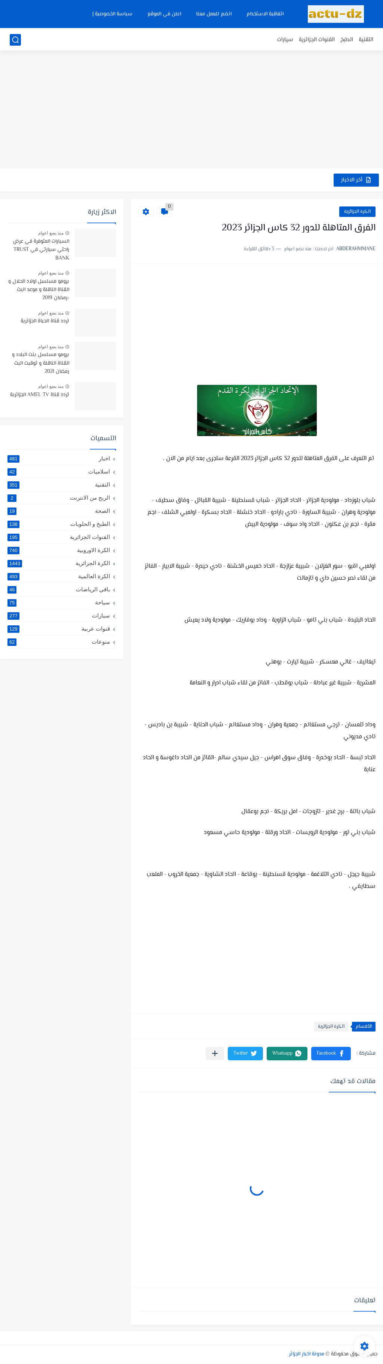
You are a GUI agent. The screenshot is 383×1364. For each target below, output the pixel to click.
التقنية (366, 40)
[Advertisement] (191, 110)
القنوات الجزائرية (317, 40)
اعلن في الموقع (164, 14)
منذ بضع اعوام (51, 233)
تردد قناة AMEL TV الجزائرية (39, 395)
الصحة (58, 511)
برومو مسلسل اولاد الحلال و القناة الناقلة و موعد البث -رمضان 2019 (38, 290)
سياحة (58, 602)
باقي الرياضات (58, 589)
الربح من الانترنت (58, 497)
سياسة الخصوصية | (112, 14)
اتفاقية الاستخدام (265, 14)
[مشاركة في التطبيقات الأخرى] (215, 1053)
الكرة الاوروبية (58, 550)
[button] (331, 1053)
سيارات (285, 40)
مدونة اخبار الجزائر (306, 1354)
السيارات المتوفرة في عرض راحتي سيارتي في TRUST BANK (41, 250)
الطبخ (346, 40)
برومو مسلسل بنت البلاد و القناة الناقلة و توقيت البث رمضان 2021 (40, 363)
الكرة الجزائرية (357, 211)
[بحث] (15, 40)
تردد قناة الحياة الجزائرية (45, 321)
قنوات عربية (58, 628)
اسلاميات (58, 471)
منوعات (58, 641)
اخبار (58, 458)
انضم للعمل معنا (214, 14)
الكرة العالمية (58, 576)
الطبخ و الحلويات (58, 524)
